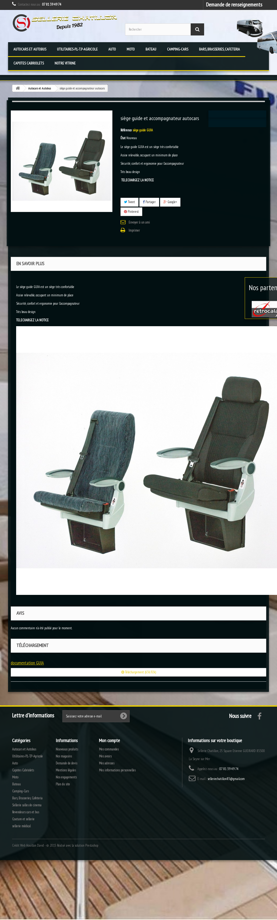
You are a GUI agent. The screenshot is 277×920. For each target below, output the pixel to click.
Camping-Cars (177, 49)
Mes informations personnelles (117, 770)
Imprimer (134, 230)
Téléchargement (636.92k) (138, 672)
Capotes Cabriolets (28, 63)
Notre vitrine (65, 63)
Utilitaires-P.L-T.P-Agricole (77, 49)
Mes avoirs (105, 756)
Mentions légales (66, 770)
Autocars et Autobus (29, 49)
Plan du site (63, 784)
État (123, 138)
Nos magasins (64, 756)
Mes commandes (109, 749)
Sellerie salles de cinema (26, 805)
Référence (126, 130)
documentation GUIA (27, 663)
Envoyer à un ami (139, 222)
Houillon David (35, 845)
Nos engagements (66, 777)
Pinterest (131, 211)
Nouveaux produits (67, 749)
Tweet (129, 202)
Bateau (150, 49)
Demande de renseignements (234, 4)
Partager (149, 202)
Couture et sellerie (23, 819)
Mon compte (109, 740)
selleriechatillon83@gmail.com (226, 779)
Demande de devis (66, 763)
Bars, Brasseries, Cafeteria (219, 49)
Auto (112, 49)
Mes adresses (106, 763)
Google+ (170, 202)
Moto (131, 49)
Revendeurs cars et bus (25, 812)
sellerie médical (21, 826)
